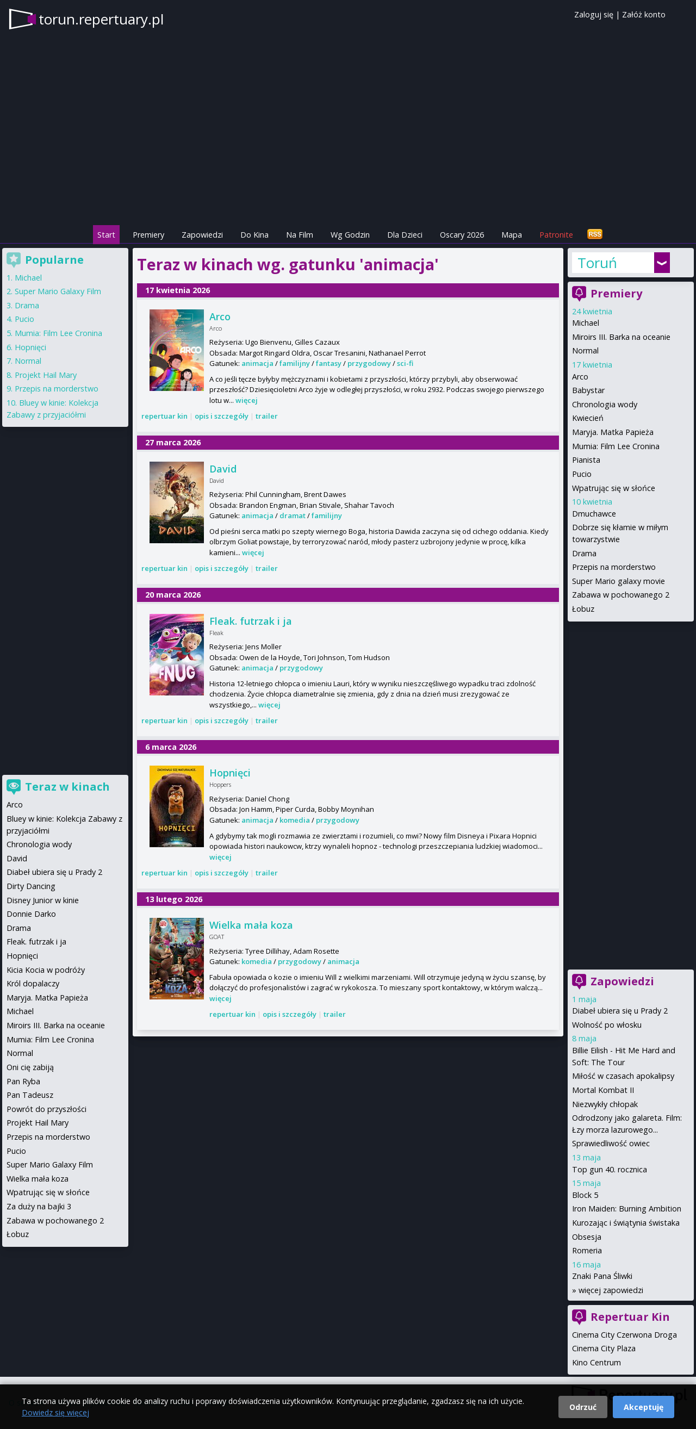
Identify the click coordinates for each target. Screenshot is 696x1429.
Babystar (588, 390)
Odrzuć (582, 1407)
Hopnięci (230, 772)
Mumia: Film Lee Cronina (616, 446)
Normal (585, 350)
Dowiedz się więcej (55, 1412)
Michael (585, 323)
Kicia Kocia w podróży (46, 970)
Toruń (597, 262)
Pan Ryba (23, 1081)
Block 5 (585, 1195)
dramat (292, 515)
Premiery (148, 234)
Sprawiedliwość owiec (611, 1143)
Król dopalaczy (33, 983)
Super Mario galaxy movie (618, 581)
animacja (257, 363)
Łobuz (583, 609)
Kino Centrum (596, 1362)
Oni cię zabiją (30, 1067)
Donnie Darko (31, 914)
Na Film (299, 234)
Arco (220, 316)
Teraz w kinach (67, 786)
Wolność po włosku (607, 1025)
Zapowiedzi (202, 234)
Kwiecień (588, 418)
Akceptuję (643, 1407)
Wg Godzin (350, 234)
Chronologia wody (604, 404)
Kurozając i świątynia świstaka (626, 1222)
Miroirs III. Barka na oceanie (621, 337)
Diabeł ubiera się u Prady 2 (620, 1010)
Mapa (511, 234)
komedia (294, 820)
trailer (267, 416)
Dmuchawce (594, 513)
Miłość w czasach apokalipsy (623, 1076)
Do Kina (254, 234)
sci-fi (405, 363)
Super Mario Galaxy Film (58, 291)
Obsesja (586, 1237)
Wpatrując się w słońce (613, 488)
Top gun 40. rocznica (609, 1169)
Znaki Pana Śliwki (602, 1276)
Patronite (556, 234)
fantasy (328, 363)
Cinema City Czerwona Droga (624, 1334)
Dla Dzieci (404, 234)
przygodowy (369, 363)
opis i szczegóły (221, 416)
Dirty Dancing (31, 886)
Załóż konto (644, 14)
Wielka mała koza (251, 924)
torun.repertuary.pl (101, 19)
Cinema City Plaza (604, 1348)
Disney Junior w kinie (43, 900)
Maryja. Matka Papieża (613, 432)
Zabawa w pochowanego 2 (620, 594)
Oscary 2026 (462, 234)
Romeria (587, 1250)
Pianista (586, 460)
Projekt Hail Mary (46, 375)
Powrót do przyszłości (46, 1109)
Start (106, 234)
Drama (584, 553)
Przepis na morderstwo (614, 567)
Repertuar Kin (630, 1316)
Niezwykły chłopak (605, 1104)
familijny (294, 363)
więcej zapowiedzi (611, 1290)
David (223, 468)
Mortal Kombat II (603, 1090)
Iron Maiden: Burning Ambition (626, 1208)
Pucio (582, 474)
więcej (246, 400)
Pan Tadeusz (30, 1095)
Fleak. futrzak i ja (250, 620)
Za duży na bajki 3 (39, 1206)
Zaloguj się (593, 14)
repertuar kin (164, 416)
